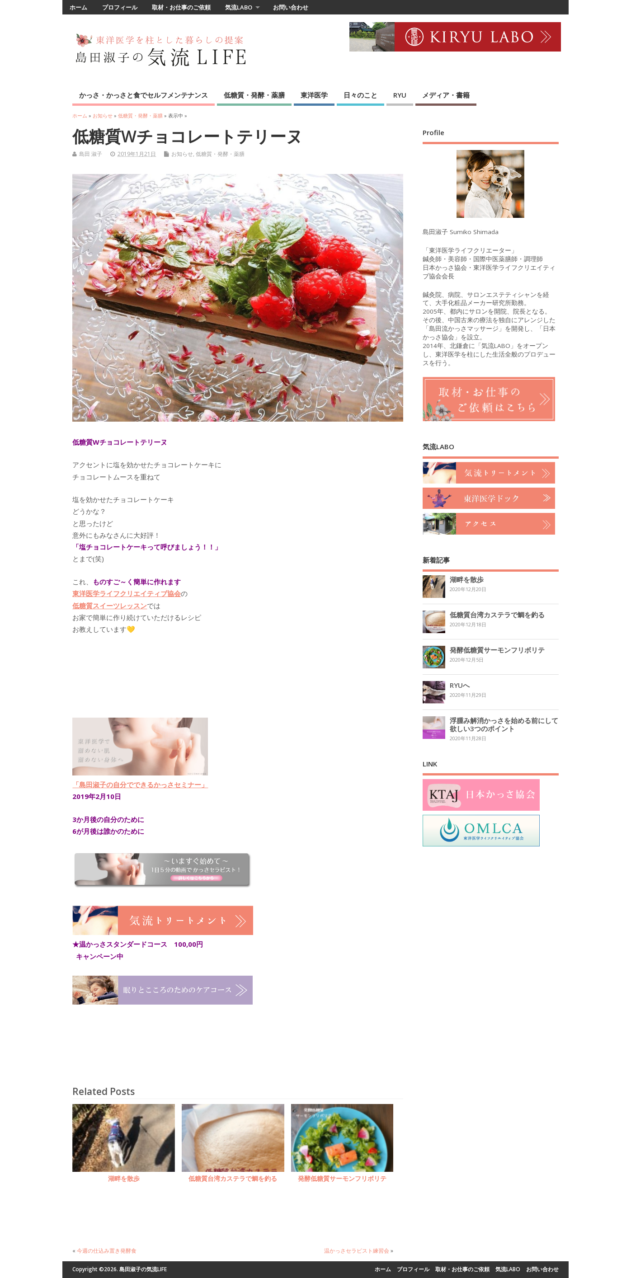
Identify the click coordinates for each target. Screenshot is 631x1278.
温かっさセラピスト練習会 (356, 1251)
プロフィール (119, 7)
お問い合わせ (290, 7)
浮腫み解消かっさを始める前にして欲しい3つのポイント (504, 724)
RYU (399, 94)
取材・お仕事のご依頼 (181, 7)
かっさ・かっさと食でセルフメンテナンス (143, 94)
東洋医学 (314, 94)
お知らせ (182, 154)
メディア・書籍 (446, 94)
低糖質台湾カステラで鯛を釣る (232, 1179)
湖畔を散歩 (124, 1179)
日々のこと (360, 94)
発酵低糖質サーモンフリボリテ (342, 1179)
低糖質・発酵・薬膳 (254, 94)
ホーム (78, 7)
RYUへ (460, 685)
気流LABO (238, 7)
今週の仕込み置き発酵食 (107, 1251)
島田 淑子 (90, 154)
